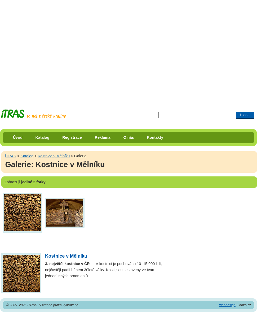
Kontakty (155, 137)
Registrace (72, 137)
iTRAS (10, 156)
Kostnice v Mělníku (54, 156)
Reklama (102, 137)
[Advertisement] (49, 49)
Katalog (43, 137)
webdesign (227, 305)
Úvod (18, 137)
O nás (128, 137)
